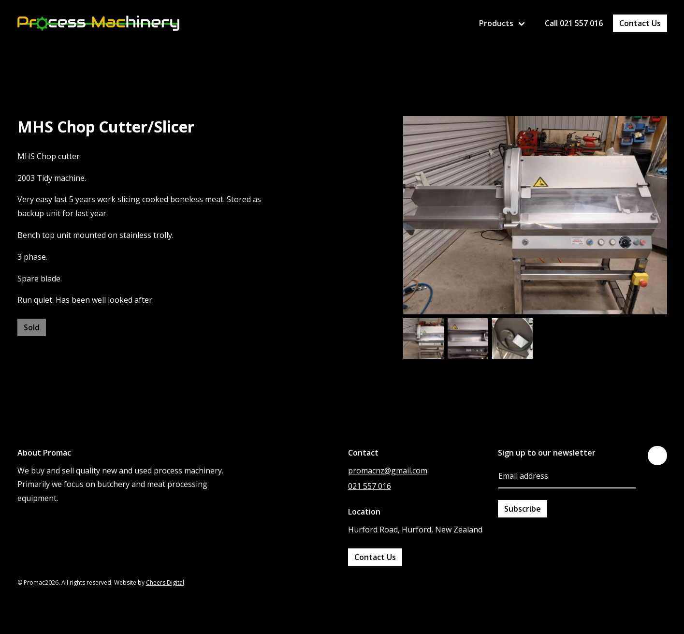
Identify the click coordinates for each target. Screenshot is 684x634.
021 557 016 (369, 486)
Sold (32, 327)
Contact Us (640, 23)
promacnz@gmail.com (387, 470)
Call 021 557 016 (574, 23)
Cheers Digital (165, 582)
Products (496, 23)
